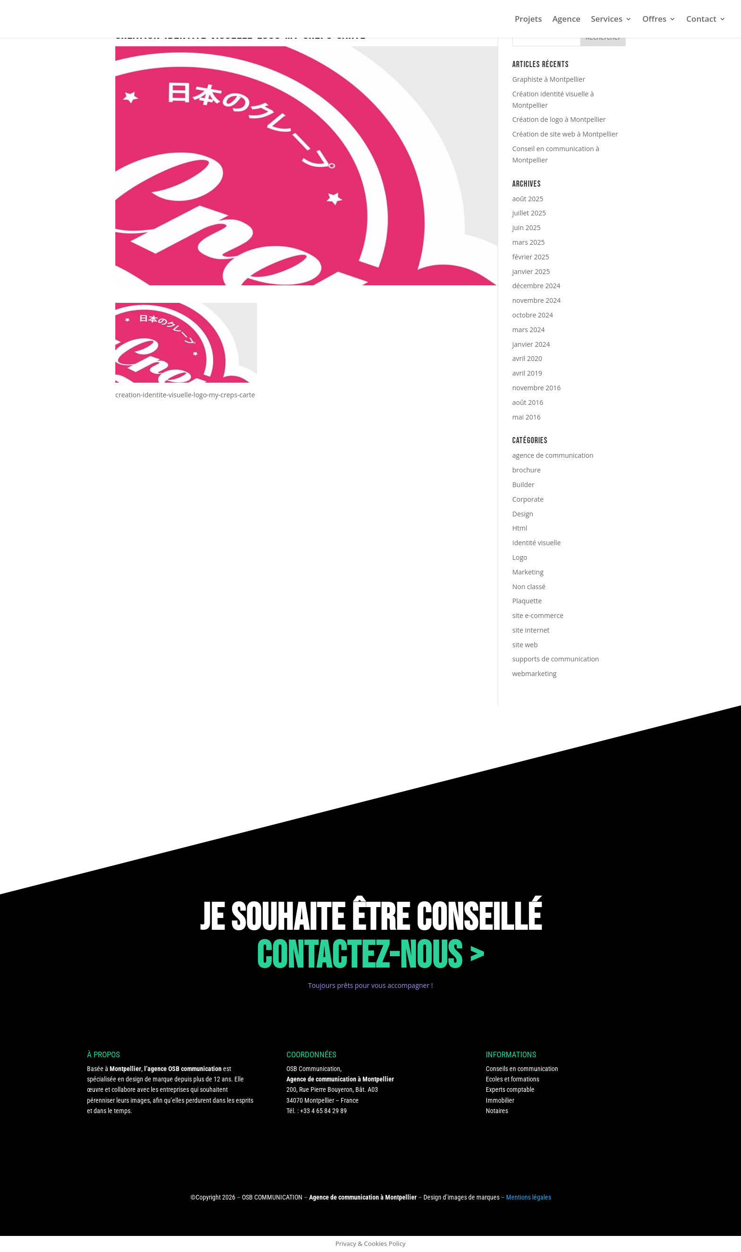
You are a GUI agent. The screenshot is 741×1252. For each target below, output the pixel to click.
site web (525, 644)
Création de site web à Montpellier (565, 133)
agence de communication (553, 455)
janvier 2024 (531, 344)
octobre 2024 (532, 314)
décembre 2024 (536, 285)
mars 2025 (528, 242)
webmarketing (534, 673)
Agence (566, 20)
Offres (654, 20)
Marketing (527, 571)
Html (519, 527)
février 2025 (530, 256)
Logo (519, 557)
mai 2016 (526, 416)
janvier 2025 (531, 271)
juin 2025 (526, 227)
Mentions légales (528, 1197)
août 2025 (527, 198)
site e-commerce (537, 615)
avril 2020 (527, 358)
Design (522, 513)
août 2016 (527, 402)
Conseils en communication (522, 1068)
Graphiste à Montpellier (548, 79)
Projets (528, 20)
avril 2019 (527, 373)
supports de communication (555, 658)
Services (606, 20)
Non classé (528, 586)
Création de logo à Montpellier (559, 119)
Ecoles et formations (512, 1079)
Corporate (527, 499)
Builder (523, 484)
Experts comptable (510, 1089)
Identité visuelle (536, 542)
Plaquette (527, 600)
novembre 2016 (536, 387)
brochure (526, 469)
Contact (701, 20)
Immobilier (500, 1100)
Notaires (497, 1111)
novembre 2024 (536, 300)
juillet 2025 (529, 212)
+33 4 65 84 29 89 (323, 1111)
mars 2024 (528, 329)
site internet (531, 630)
